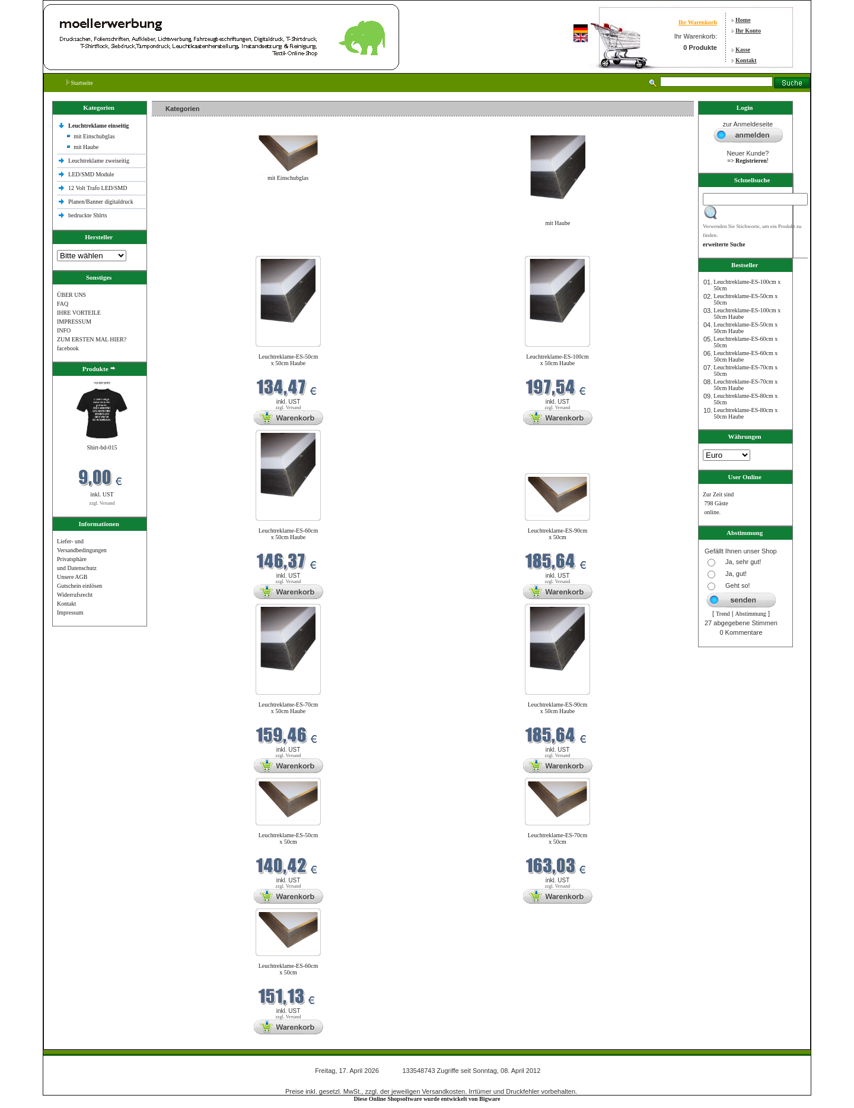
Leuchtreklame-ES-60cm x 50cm (288, 969)
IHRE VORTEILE (79, 312)
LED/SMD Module (91, 174)
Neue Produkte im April (183, 248)
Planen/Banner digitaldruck (100, 201)
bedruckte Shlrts (87, 215)
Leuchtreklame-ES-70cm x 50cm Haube (288, 707)
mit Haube (86, 147)
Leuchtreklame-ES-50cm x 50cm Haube (288, 359)
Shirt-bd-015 (102, 447)
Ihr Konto (748, 30)
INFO (64, 330)
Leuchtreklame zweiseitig (99, 160)
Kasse (742, 49)
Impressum (70, 612)
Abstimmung (750, 613)
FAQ (62, 303)
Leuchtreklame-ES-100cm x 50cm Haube (557, 359)
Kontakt (746, 60)
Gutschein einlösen (79, 586)
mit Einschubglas (94, 136)
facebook (68, 348)
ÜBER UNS (71, 295)
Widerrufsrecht (75, 594)
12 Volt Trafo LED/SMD (97, 188)
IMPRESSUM (74, 321)
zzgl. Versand (102, 503)
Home (743, 20)
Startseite (79, 83)
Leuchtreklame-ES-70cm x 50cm (558, 838)
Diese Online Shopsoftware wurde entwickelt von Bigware (427, 1099)
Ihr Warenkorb (697, 22)
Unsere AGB (72, 577)
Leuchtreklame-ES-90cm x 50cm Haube (558, 707)
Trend (723, 613)
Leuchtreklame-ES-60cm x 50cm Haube (288, 533)
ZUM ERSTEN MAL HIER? (91, 339)
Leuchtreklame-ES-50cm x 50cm (288, 838)
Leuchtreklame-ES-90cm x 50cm (558, 533)
